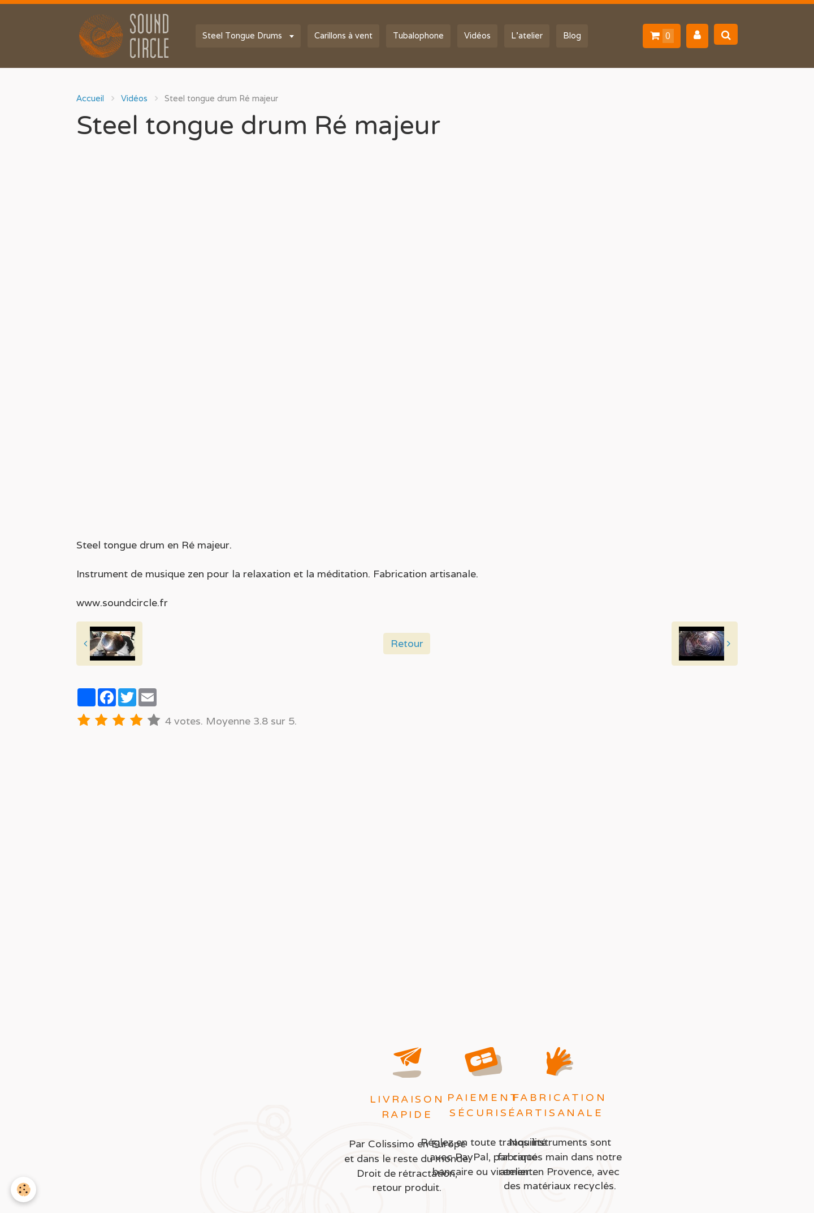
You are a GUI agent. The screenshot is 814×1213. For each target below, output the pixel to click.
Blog (572, 35)
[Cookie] (24, 1189)
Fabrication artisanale (560, 1105)
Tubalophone (418, 35)
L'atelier (527, 35)
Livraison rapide (407, 1107)
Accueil (90, 98)
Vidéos (477, 35)
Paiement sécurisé (483, 1105)
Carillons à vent (343, 35)
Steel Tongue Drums (243, 35)
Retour (407, 643)
